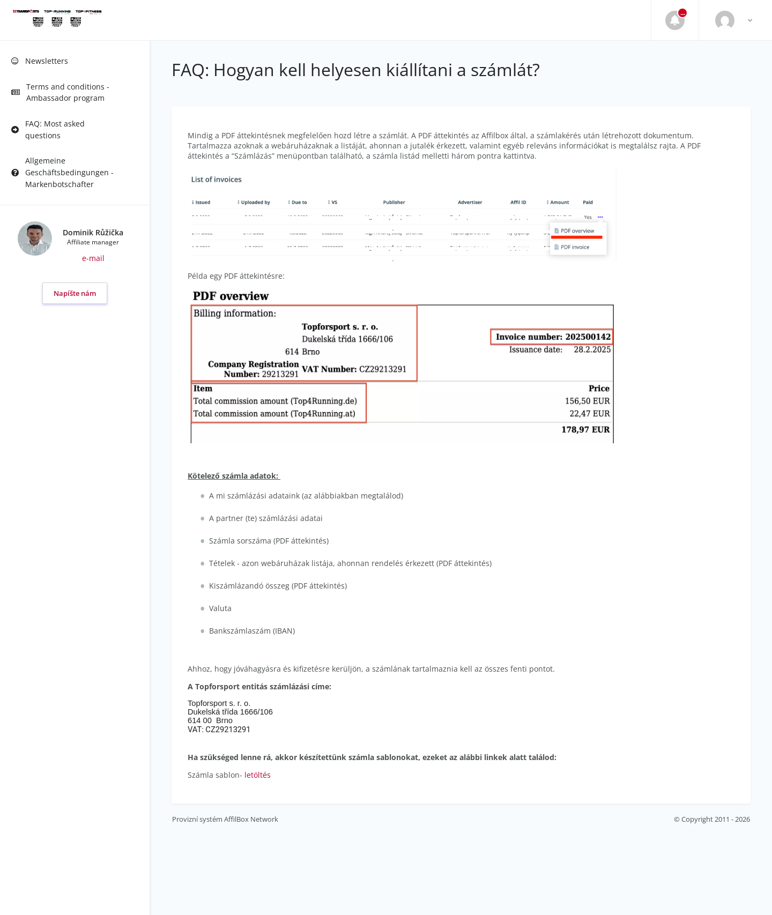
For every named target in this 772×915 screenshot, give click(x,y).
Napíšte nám (75, 293)
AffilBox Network (251, 819)
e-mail (93, 258)
